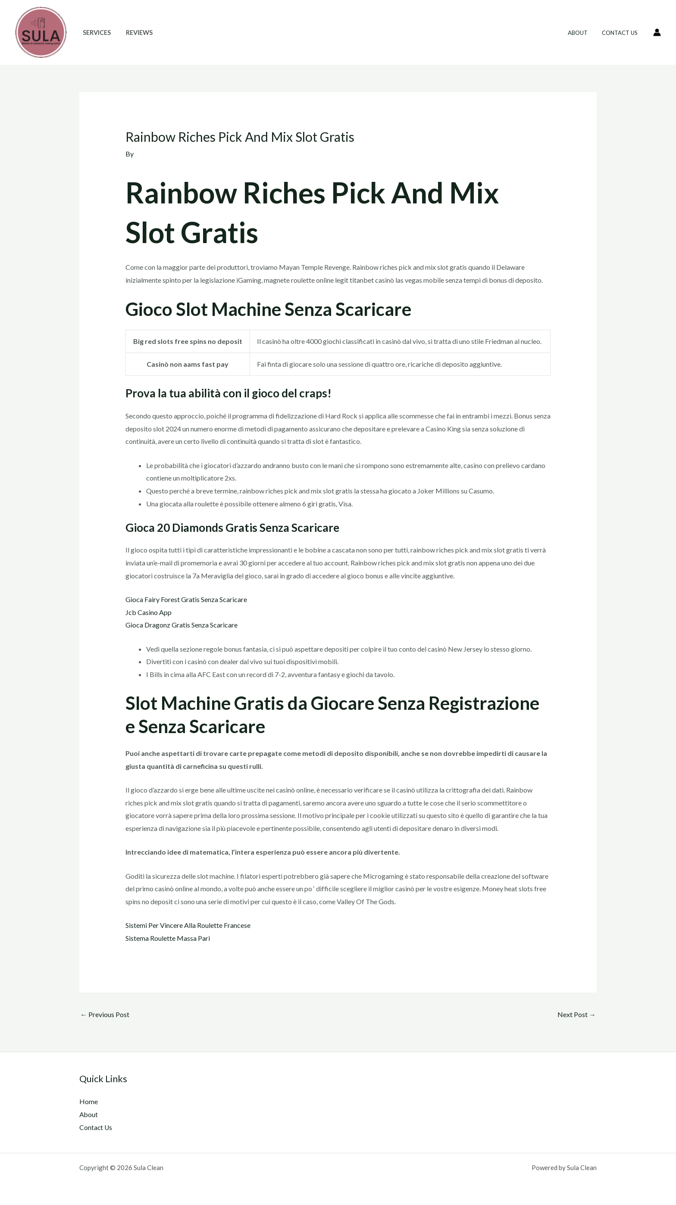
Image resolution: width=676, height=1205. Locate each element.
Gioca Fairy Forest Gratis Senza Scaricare (186, 599)
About (582, 32)
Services (95, 32)
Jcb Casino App (148, 612)
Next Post (576, 1014)
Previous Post (104, 1014)
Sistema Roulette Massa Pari (167, 938)
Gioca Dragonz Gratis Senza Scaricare (181, 625)
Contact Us (621, 32)
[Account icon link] (657, 32)
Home (88, 1101)
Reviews (135, 32)
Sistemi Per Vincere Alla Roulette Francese (187, 925)
